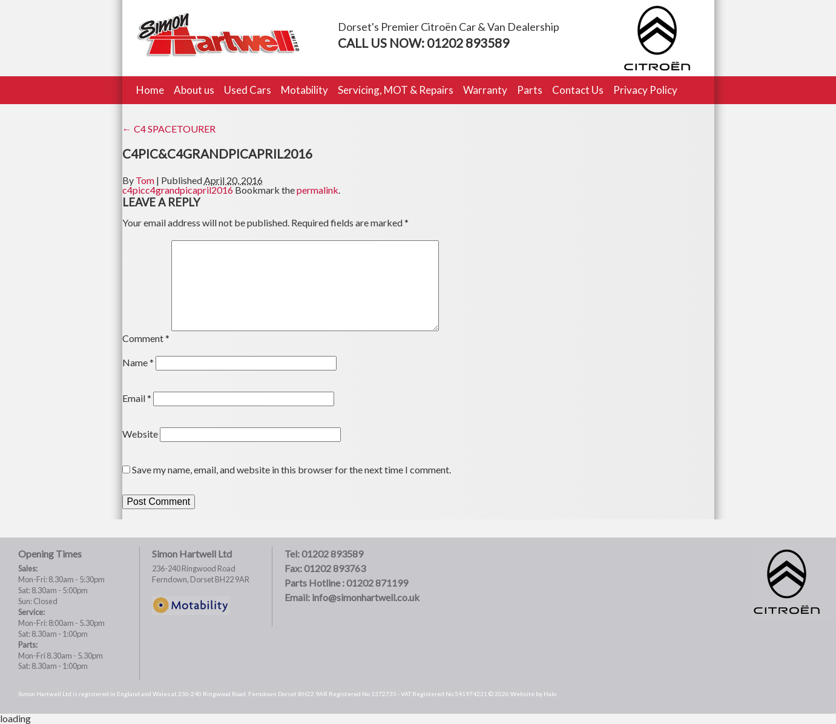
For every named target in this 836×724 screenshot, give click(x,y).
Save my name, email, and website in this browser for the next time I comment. (291, 469)
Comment (146, 338)
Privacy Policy (645, 90)
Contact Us (578, 90)
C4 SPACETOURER (169, 128)
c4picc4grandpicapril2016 (177, 190)
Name (138, 362)
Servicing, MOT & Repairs (395, 90)
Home (150, 90)
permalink (317, 190)
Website (140, 433)
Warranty (485, 90)
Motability (304, 90)
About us (194, 90)
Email (136, 398)
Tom (145, 180)
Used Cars (247, 90)
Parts (529, 90)
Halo (550, 693)
